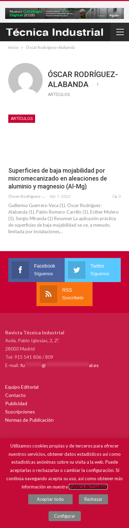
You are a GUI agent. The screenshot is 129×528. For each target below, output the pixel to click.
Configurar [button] (64, 516)
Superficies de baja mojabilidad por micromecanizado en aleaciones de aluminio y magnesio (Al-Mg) (57, 178)
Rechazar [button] (93, 499)
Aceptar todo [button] (50, 499)
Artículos (22, 118)
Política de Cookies (88, 486)
